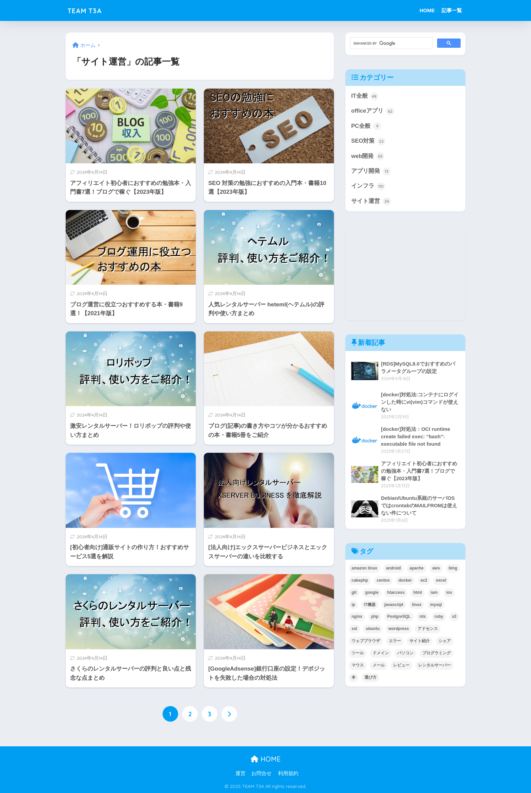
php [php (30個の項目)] (375, 617)
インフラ (368, 187)
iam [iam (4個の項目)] (434, 593)
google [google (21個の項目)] (371, 593)
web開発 (367, 157)
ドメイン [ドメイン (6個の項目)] (381, 654)
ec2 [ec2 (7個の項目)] (424, 581)
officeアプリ (372, 111)
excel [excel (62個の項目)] (441, 581)
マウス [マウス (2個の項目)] (358, 666)
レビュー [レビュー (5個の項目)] (401, 666)
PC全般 (366, 126)
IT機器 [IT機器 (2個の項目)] (370, 605)
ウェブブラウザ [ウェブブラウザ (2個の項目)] (366, 641)
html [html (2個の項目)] (417, 593)
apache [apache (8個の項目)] (416, 568)
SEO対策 (368, 142)
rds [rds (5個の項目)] (422, 617)
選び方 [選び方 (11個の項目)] (370, 678)
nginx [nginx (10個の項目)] (357, 617)
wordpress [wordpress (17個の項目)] (398, 629)
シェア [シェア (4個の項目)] (445, 641)
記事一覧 (452, 10)
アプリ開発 (371, 172)
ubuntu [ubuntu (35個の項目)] (373, 629)
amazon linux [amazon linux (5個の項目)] (364, 568)
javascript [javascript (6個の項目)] (393, 605)
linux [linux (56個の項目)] (416, 605)
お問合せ (261, 773)
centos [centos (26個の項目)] (383, 581)
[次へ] (229, 714)
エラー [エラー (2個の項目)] (395, 641)
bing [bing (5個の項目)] (453, 568)
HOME (427, 10)
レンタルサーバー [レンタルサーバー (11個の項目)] (434, 666)
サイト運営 (371, 202)
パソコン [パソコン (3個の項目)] (405, 654)
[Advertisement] (405, 274)
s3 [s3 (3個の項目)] (454, 617)
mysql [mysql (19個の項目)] (436, 605)
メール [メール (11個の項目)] (379, 666)
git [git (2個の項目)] (354, 593)
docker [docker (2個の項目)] (405, 581)
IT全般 (365, 96)
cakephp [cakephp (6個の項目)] (360, 581)
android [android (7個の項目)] (393, 568)
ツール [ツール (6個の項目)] (358, 654)
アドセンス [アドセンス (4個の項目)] (428, 629)
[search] (391, 43)
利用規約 (288, 773)
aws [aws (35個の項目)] (436, 568)
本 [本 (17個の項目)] (354, 678)
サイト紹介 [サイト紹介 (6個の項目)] (419, 641)
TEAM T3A (87, 10)
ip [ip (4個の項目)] (353, 605)
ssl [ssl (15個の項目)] (354, 629)
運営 (240, 773)
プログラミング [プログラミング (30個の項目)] (436, 654)
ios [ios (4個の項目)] (449, 593)
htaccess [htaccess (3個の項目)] (395, 593)
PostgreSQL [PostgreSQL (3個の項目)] (398, 617)
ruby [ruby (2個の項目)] (438, 617)
